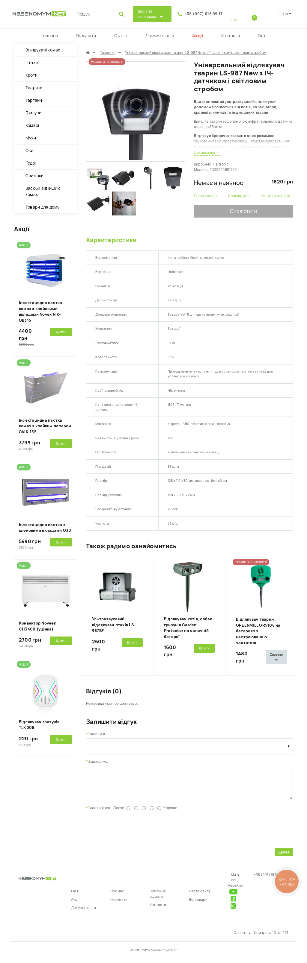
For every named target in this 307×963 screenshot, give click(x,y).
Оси (29, 150)
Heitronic (221, 164)
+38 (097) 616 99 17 (204, 13)
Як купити (86, 35)
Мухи (30, 138)
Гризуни (33, 113)
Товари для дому (42, 207)
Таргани (33, 100)
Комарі (32, 125)
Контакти (230, 35)
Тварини (34, 87)
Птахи (31, 62)
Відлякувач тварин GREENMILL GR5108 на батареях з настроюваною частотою (258, 631)
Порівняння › (205, 196)
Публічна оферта (158, 898)
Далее (284, 856)
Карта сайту (199, 895)
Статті (120, 35)
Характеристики (111, 240)
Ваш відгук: (98, 761)
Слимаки (34, 175)
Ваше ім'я (96, 734)
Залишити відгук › (277, 196)
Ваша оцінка (99, 812)
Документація (159, 35)
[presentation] (131, 832)
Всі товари (198, 904)
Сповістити (243, 211)
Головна (49, 35)
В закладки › (239, 196)
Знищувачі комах (42, 50)
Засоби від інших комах (42, 191)
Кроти (31, 75)
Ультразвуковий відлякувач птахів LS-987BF (114, 624)
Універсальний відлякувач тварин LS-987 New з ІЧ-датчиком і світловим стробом (195, 52)
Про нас (117, 895)
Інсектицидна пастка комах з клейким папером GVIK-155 (45, 426)
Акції (197, 35)
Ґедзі (30, 163)
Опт (262, 35)
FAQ (74, 895)
